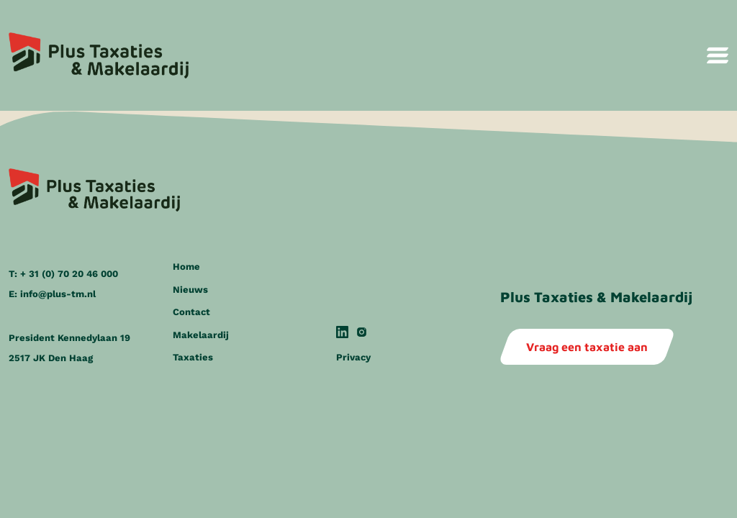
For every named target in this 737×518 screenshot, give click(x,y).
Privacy (353, 357)
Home (186, 266)
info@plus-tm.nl (58, 293)
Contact (191, 311)
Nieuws (190, 289)
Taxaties (193, 357)
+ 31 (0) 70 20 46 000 (69, 273)
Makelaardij (201, 335)
